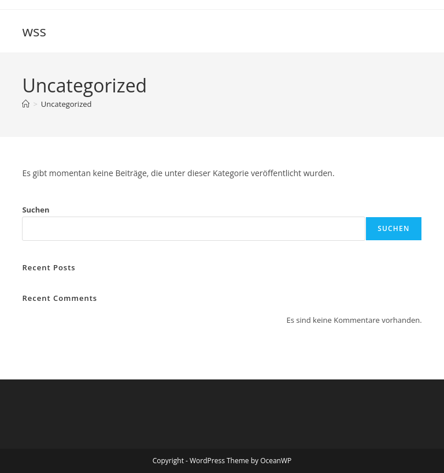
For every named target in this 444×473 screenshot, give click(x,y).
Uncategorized (66, 104)
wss (34, 30)
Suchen (35, 209)
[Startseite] (25, 104)
